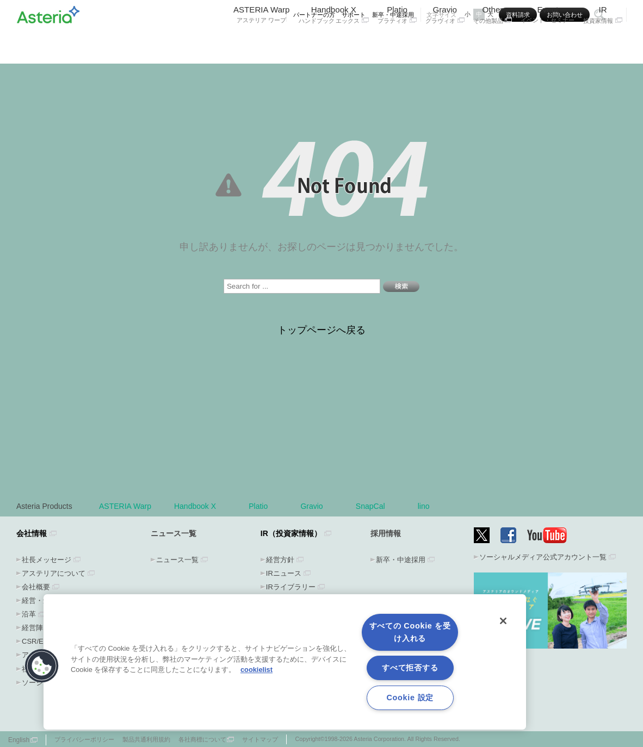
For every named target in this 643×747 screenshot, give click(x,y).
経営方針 (280, 560)
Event (547, 42)
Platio (397, 42)
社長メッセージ (46, 560)
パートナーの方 (314, 14)
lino (424, 506)
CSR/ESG (38, 641)
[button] (41, 666)
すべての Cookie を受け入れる (410, 632)
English (18, 740)
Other (492, 42)
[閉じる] (503, 621)
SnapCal (375, 506)
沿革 (29, 614)
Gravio (445, 42)
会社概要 (36, 587)
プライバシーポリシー (84, 739)
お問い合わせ (565, 14)
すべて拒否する (410, 667)
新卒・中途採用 (393, 14)
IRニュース (283, 573)
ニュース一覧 (177, 560)
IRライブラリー (291, 587)
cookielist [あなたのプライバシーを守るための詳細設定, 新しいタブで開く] (256, 669)
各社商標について (202, 739)
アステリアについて (53, 573)
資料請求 (518, 14)
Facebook (508, 535)
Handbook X (334, 42)
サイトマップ (260, 739)
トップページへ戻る (321, 330)
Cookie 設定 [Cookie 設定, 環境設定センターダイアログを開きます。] (409, 697)
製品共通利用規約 (146, 739)
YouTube (547, 535)
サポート (354, 14)
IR (602, 42)
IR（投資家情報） (291, 533)
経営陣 (32, 628)
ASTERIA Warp (261, 42)
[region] (285, 662)
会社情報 (31, 533)
